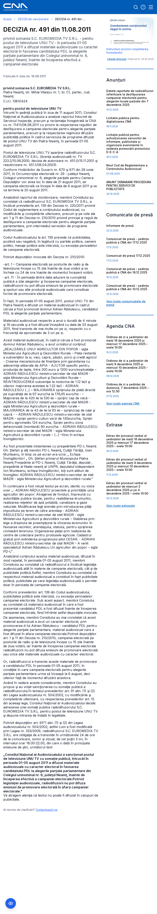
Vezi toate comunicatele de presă (126, 303)
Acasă (7, 19)
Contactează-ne (46, 809)
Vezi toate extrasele (120, 505)
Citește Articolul (116, 59)
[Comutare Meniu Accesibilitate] (10, 903)
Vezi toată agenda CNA (122, 403)
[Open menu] (151, 7)
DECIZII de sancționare (33, 19)
